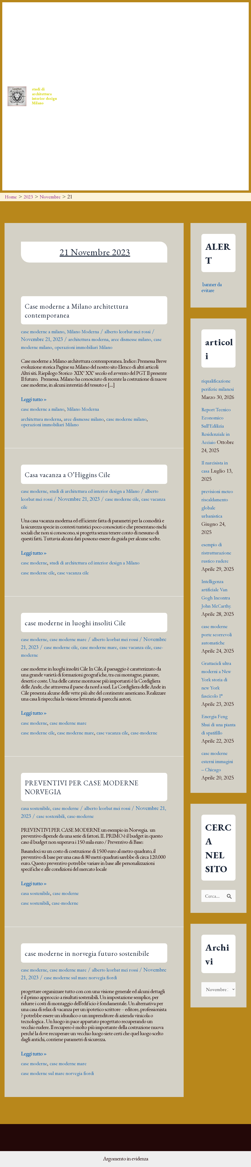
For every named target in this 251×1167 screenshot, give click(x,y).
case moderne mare (73, 639)
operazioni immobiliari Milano (101, 347)
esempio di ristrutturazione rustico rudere (217, 577)
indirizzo (86, 141)
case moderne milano (43, 347)
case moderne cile (144, 499)
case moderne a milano (45, 331)
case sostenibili (84, 822)
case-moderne (63, 655)
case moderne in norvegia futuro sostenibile (87, 958)
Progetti (131, 50)
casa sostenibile (37, 814)
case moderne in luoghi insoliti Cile (75, 622)
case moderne (35, 491)
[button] (89, 50)
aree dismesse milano (142, 339)
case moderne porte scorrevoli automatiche (218, 659)
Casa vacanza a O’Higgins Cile (67, 474)
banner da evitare (211, 287)
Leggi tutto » (33, 399)
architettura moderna (94, 339)
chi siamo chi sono (138, 141)
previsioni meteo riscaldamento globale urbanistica (216, 524)
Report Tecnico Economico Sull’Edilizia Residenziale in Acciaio (218, 434)
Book (183, 50)
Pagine (170, 141)
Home (85, 50)
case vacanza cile (38, 507)
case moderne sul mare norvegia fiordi (109, 983)
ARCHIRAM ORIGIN (212, 50)
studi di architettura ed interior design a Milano (103, 491)
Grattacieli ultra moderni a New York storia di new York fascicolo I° (218, 704)
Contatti (159, 50)
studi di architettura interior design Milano (48, 96)
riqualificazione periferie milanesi (217, 389)
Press (106, 50)
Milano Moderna (90, 331)
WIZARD (107, 141)
